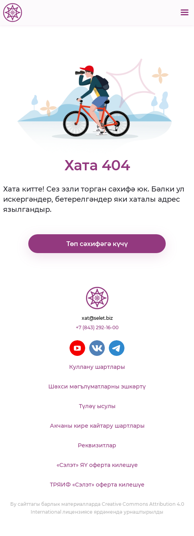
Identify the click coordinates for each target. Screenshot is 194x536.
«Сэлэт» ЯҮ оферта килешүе (97, 465)
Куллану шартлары (97, 366)
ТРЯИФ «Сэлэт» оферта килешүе (97, 484)
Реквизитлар (97, 445)
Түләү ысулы (97, 406)
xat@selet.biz (97, 318)
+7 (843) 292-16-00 (97, 327)
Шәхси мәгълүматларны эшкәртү (97, 386)
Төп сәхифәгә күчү (97, 244)
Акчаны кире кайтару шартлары (97, 425)
